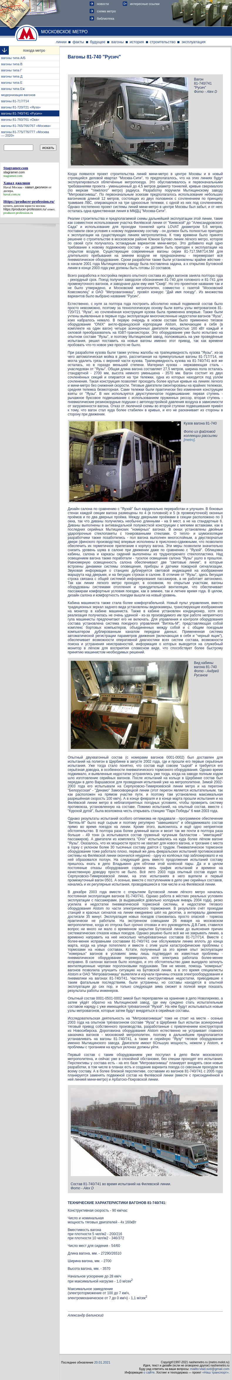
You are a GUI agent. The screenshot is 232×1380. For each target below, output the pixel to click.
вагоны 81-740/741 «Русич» (21, 113)
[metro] (189, 440)
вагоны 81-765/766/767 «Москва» (26, 126)
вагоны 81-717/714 (15, 101)
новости (103, 4)
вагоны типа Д (12, 76)
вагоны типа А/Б (13, 58)
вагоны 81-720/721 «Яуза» (21, 107)
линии (61, 42)
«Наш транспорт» (215, 1372)
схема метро (106, 11)
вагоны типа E (11, 82)
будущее (97, 42)
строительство (163, 42)
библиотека (105, 18)
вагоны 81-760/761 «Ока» (20, 119)
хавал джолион (36, 187)
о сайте (148, 1372)
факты (78, 42)
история (137, 42)
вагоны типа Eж (13, 88)
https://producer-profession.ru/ (25, 209)
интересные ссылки (144, 4)
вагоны (117, 42)
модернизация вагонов (18, 95)
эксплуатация (193, 42)
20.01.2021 (102, 1362)
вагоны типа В (11, 64)
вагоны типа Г (11, 70)
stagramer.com (14, 172)
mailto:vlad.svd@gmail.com (209, 1369)
